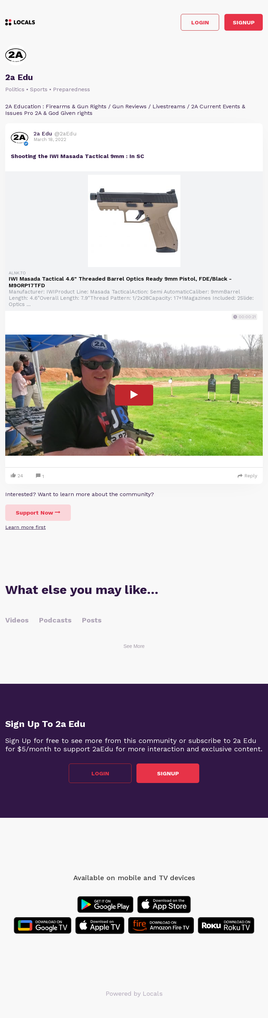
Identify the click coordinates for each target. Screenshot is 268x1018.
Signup (244, 22)
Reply (247, 475)
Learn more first (25, 527)
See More (134, 646)
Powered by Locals (134, 993)
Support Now (38, 512)
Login (200, 22)
